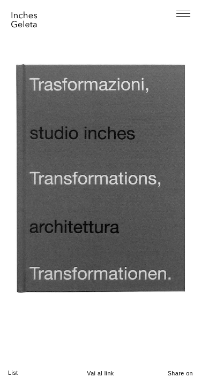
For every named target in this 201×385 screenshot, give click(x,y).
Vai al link (100, 373)
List (13, 372)
